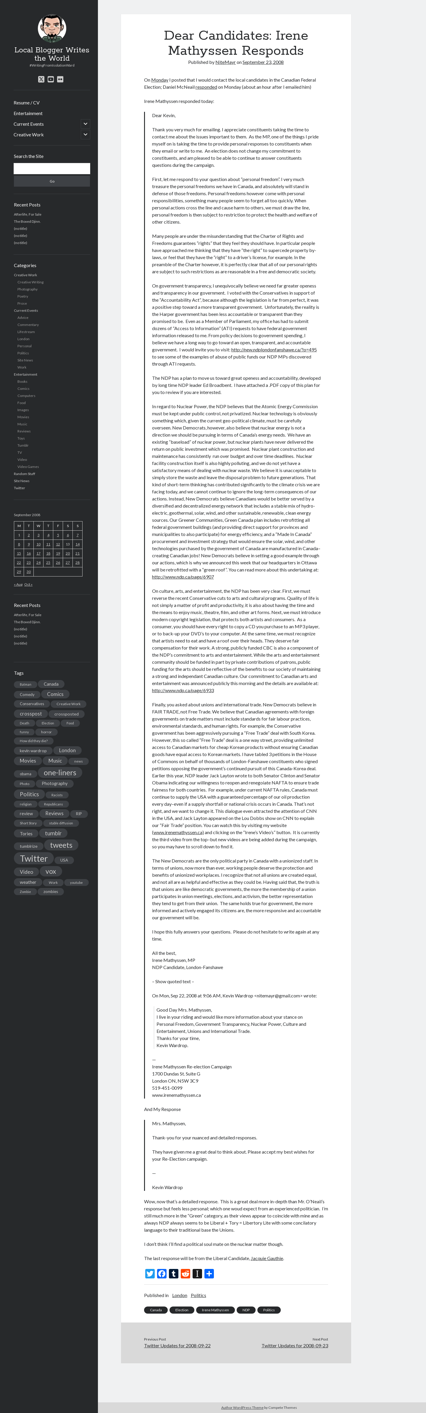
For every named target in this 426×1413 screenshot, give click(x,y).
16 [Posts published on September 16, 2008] (29, 553)
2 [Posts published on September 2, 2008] (29, 535)
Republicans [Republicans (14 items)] (53, 804)
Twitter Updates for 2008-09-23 (295, 1345)
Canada (156, 1310)
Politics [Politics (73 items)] (29, 794)
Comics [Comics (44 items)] (55, 694)
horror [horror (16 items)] (46, 732)
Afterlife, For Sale (27, 214)
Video (22, 459)
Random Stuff (24, 473)
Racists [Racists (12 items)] (57, 795)
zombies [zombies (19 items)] (50, 891)
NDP (246, 1310)
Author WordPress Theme (242, 1407)
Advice (22, 317)
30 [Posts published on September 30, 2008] (29, 571)
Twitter (19, 488)
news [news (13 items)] (78, 761)
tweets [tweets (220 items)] (61, 844)
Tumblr (23, 445)
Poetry (22, 296)
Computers (26, 395)
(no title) (20, 228)
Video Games (28, 466)
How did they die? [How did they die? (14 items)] (34, 741)
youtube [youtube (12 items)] (76, 882)
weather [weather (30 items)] (28, 882)
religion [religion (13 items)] (26, 804)
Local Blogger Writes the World (51, 54)
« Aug (18, 584)
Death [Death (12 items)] (24, 723)
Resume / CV (27, 102)
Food (21, 403)
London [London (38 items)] (67, 750)
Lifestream (26, 332)
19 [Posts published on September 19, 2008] (58, 553)
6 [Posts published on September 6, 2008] (68, 535)
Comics (23, 388)
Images (23, 410)
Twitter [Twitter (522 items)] (34, 858)
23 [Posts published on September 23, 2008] (29, 562)
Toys (21, 438)
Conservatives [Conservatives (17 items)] (32, 703)
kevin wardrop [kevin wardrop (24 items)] (33, 750)
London (23, 339)
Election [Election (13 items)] (48, 723)
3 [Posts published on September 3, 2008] (39, 535)
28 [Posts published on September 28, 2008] (77, 562)
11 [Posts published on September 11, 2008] (48, 544)
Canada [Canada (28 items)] (51, 684)
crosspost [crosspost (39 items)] (31, 714)
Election (181, 1310)
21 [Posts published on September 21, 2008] (77, 553)
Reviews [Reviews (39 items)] (54, 813)
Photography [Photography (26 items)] (55, 783)
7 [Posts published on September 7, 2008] (78, 535)
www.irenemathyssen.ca (176, 1095)
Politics (23, 353)
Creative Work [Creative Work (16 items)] (68, 704)
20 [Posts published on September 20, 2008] (68, 553)
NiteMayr (225, 62)
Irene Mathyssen (215, 1310)
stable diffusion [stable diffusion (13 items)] (61, 823)
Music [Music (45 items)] (55, 761)
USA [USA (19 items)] (64, 860)
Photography (27, 289)
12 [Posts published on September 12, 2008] (58, 544)
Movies (23, 417)
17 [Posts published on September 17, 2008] (38, 553)
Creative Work (29, 134)
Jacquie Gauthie (267, 1258)
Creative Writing (30, 282)
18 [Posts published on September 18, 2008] (48, 553)
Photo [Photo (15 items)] (24, 783)
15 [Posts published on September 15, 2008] (19, 553)
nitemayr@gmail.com (278, 995)
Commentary (28, 324)
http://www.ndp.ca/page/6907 (183, 576)
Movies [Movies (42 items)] (28, 761)
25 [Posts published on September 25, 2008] (48, 562)
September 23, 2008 (263, 62)
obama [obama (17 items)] (25, 773)
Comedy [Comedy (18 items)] (27, 694)
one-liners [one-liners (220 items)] (60, 772)
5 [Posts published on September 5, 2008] (58, 535)
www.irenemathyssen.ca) (179, 832)
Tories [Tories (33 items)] (26, 833)
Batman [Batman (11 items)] (25, 684)
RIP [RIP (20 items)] (79, 813)
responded (206, 87)
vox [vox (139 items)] (51, 871)
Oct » (28, 584)
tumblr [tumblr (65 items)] (53, 833)
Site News (25, 360)
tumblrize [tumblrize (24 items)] (29, 846)
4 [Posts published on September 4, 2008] (48, 535)
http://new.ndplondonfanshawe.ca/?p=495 (274, 349)
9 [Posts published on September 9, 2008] (29, 544)
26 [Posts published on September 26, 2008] (58, 562)
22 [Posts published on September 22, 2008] (19, 562)
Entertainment (28, 113)
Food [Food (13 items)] (70, 723)
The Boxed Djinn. (27, 221)
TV (19, 452)
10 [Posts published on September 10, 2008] (38, 544)
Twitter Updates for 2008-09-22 (177, 1345)
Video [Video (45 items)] (26, 872)
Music (22, 424)
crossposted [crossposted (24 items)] (66, 713)
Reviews (24, 431)
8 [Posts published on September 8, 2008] (19, 544)
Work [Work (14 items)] (53, 882)
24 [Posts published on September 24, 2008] (38, 562)
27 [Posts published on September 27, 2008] (68, 562)
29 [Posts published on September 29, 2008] (19, 571)
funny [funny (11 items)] (24, 732)
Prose (22, 303)
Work (21, 367)
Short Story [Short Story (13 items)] (28, 823)
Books (22, 381)
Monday (159, 80)
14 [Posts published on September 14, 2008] (77, 544)
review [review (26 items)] (26, 813)
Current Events (29, 124)
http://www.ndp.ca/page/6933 (183, 690)
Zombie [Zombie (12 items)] (25, 892)
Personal (24, 346)
